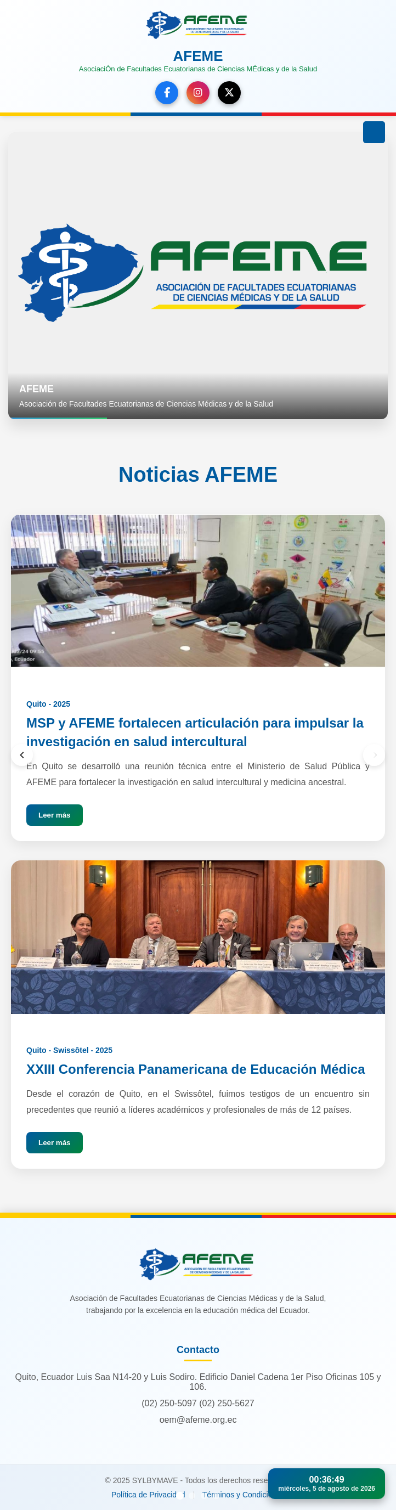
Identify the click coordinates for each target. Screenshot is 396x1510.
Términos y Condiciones (243, 1494)
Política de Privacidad (148, 1494)
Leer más (54, 815)
